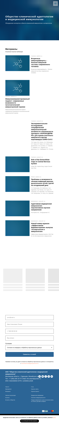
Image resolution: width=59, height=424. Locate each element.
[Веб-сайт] (6, 384)
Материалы (8, 395)
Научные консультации (10, 399)
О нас (32, 391)
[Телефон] (13, 384)
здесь (54, 417)
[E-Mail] (9, 384)
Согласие (8, 343)
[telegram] (16, 384)
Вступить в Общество (10, 404)
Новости (7, 391)
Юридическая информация (37, 399)
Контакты (7, 402)
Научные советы (35, 393)
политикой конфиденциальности (29, 363)
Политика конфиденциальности (38, 402)
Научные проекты (35, 395)
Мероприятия (8, 393)
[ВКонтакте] (19, 384)
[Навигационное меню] (55, 3)
